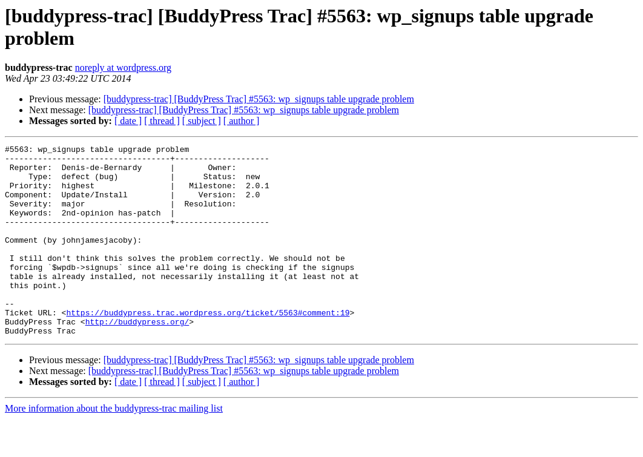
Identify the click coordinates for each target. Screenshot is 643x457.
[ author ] (241, 121)
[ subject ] (201, 121)
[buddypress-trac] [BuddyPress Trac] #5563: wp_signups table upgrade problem (259, 99)
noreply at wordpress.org (123, 67)
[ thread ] (162, 121)
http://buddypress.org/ (137, 357)
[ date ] (128, 121)
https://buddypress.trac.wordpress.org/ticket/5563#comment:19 (207, 346)
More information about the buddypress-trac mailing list (114, 446)
